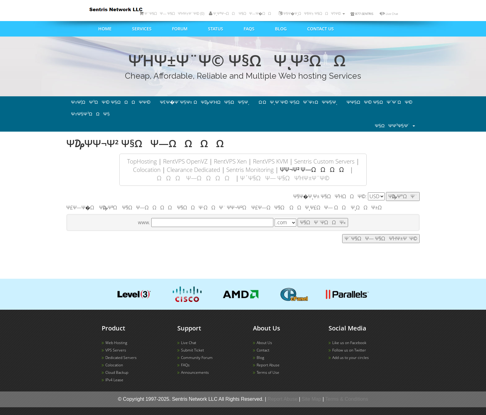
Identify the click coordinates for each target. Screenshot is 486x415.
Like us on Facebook (349, 342)
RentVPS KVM (270, 161)
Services (142, 29)
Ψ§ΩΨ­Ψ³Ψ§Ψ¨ (395, 126)
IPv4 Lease (114, 379)
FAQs (249, 29)
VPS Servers (115, 350)
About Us (264, 342)
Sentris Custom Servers (324, 161)
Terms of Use (268, 372)
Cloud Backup (116, 372)
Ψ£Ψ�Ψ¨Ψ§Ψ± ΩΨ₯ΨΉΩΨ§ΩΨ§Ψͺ (205, 102)
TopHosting (142, 161)
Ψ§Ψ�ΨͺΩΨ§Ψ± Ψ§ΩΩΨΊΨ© (312, 13)
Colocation (147, 169)
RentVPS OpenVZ (185, 161)
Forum (180, 29)
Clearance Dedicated (193, 169)
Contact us (320, 29)
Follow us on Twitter (349, 350)
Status (215, 29)
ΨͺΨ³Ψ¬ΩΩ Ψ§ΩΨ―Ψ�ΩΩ (241, 13)
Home (105, 29)
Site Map (311, 399)
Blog (281, 29)
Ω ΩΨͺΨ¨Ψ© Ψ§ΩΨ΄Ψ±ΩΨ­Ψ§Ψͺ (297, 102)
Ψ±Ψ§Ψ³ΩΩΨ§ (90, 114)
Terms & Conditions (346, 399)
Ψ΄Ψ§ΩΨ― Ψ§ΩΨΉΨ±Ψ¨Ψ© (284, 178)
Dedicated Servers (121, 357)
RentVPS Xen (230, 161)
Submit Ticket (192, 350)
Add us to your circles (350, 357)
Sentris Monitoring (250, 169)
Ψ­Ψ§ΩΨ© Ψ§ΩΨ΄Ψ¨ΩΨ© (380, 102)
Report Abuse (268, 365)
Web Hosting (116, 342)
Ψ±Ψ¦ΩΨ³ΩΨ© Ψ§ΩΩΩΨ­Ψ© (111, 102)
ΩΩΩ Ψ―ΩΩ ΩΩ (195, 178)
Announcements (195, 372)
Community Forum (197, 357)
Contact (263, 350)
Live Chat (392, 13)
